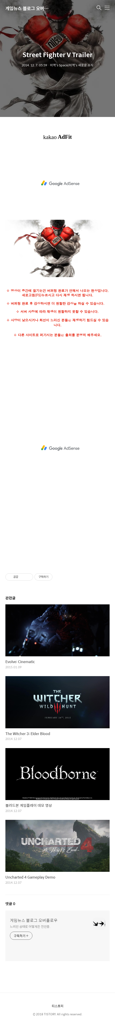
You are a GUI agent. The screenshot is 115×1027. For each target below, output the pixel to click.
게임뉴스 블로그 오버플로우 (27, 8)
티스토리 (57, 1005)
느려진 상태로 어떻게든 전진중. (30, 926)
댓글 (10, 903)
